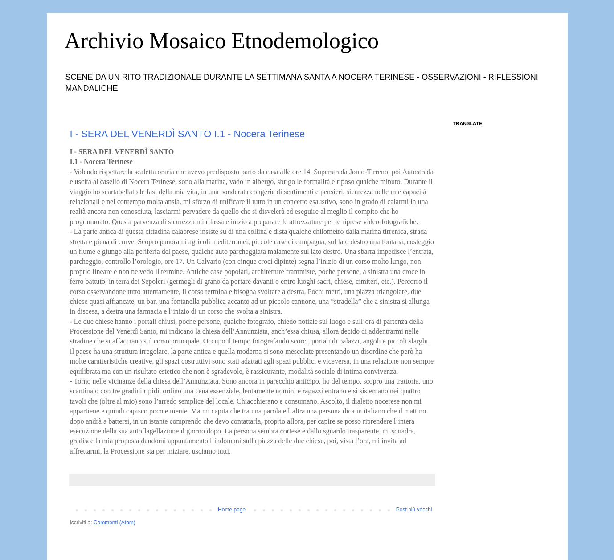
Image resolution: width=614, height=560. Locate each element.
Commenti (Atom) (114, 522)
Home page (232, 510)
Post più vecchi (414, 510)
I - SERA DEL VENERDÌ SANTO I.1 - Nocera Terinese (187, 133)
